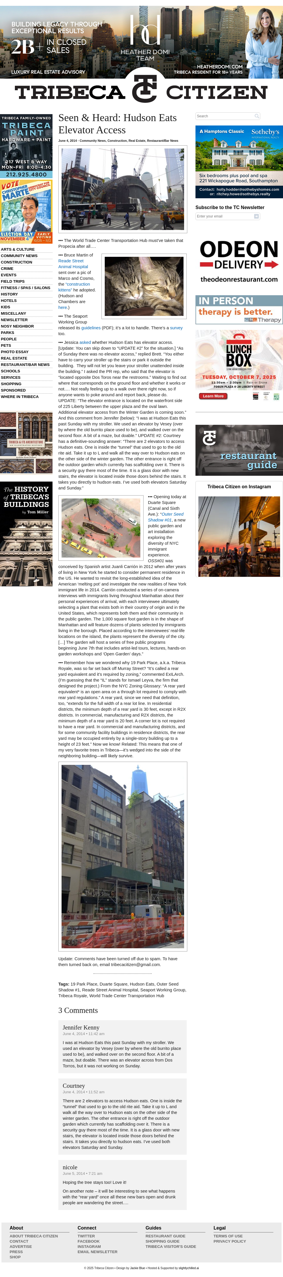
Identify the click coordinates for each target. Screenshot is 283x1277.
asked (85, 342)
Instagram (89, 1246)
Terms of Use (228, 1236)
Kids (5, 307)
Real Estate (14, 358)
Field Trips (13, 281)
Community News (19, 256)
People (9, 339)
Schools (10, 371)
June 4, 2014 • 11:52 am (83, 1092)
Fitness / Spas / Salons (25, 288)
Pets (6, 345)
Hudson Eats (142, 984)
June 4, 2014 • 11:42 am (83, 1034)
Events (8, 275)
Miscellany (13, 313)
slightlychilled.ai (189, 1268)
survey (176, 328)
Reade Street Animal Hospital (110, 990)
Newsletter (14, 320)
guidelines (91, 328)
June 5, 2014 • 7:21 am (82, 1173)
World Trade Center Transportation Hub (126, 995)
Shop (15, 1257)
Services (10, 377)
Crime (7, 268)
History (9, 294)
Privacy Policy (230, 1241)
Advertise (21, 1246)
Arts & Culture (18, 249)
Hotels (9, 300)
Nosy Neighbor (17, 326)
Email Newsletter (98, 1252)
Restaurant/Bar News (25, 364)
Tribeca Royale (72, 995)
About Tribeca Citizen (34, 1236)
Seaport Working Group (162, 990)
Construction (16, 262)
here (62, 307)
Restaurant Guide (166, 1236)
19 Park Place (84, 984)
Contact (19, 1241)
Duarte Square (113, 984)
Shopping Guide (162, 1241)
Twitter (86, 1236)
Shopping (11, 384)
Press (16, 1252)
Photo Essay (15, 352)
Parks (7, 332)
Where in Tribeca (20, 397)
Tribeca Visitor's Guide (171, 1246)
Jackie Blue (137, 1268)
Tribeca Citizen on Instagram (239, 486)
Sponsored (13, 390)
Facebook (89, 1241)
